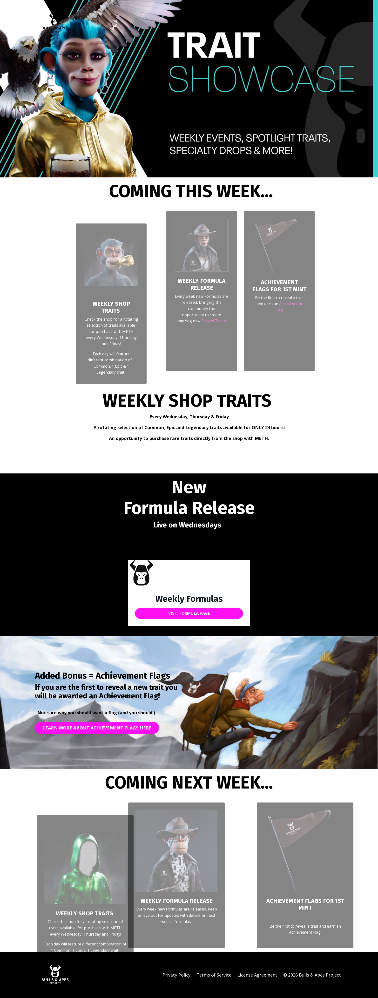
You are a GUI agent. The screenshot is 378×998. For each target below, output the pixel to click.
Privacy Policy (176, 975)
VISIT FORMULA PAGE (189, 613)
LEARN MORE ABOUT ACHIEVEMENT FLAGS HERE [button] (97, 728)
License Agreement (257, 975)
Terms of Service (213, 975)
